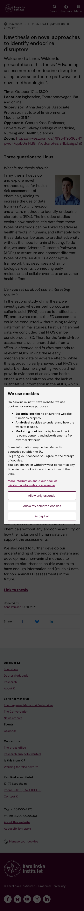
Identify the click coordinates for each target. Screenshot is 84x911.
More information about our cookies (33, 481)
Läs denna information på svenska (31, 485)
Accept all (42, 516)
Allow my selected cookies (42, 506)
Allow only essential (42, 496)
